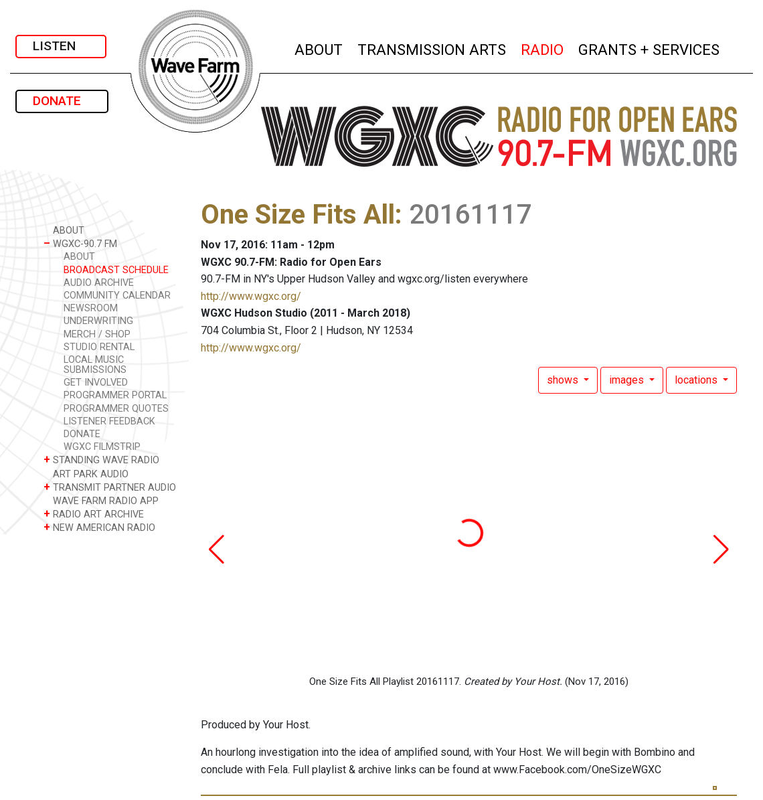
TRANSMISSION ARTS (432, 47)
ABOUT (319, 47)
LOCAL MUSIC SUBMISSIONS (95, 365)
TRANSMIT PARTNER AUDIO (110, 487)
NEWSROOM (91, 308)
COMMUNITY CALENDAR (117, 295)
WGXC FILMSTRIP (102, 447)
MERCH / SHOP (97, 334)
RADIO (543, 47)
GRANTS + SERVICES (649, 47)
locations (697, 380)
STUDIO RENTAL (99, 347)
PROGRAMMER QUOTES (116, 408)
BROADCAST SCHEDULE (116, 270)
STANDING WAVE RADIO (101, 459)
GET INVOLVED (96, 382)
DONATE (62, 100)
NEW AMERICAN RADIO (99, 527)
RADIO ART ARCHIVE (94, 513)
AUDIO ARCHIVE (99, 283)
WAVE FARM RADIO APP (101, 500)
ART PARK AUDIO (86, 473)
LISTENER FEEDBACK (109, 421)
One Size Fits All (298, 214)
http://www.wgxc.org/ (251, 296)
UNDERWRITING (98, 321)
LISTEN (61, 46)
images (628, 380)
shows (564, 380)
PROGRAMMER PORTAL (115, 395)
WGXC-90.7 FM (80, 243)
